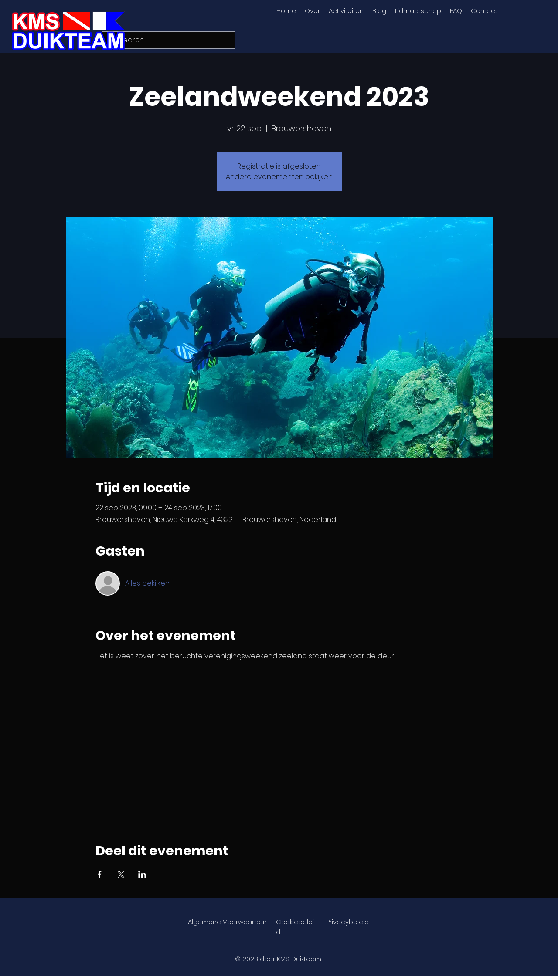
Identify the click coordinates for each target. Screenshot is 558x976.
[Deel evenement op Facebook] (99, 874)
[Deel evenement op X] (121, 874)
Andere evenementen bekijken (279, 177)
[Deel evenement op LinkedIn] (142, 874)
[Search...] (167, 40)
